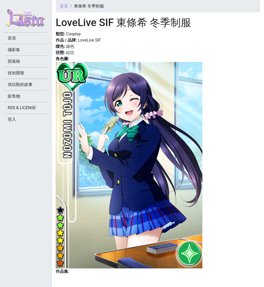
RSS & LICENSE (22, 107)
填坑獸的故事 (20, 84)
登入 (12, 119)
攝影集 (14, 49)
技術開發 (16, 72)
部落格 (14, 61)
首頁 (64, 6)
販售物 (14, 96)
